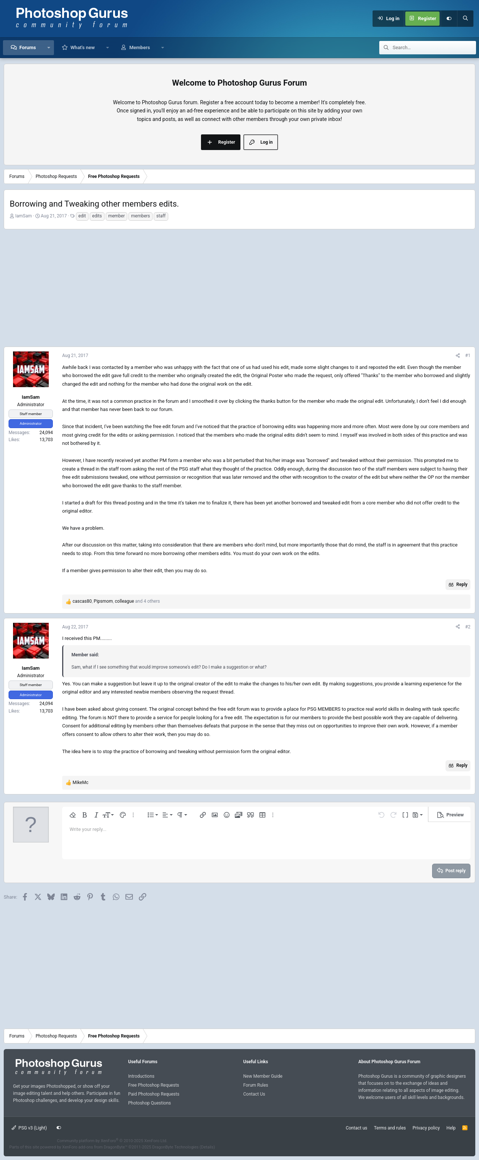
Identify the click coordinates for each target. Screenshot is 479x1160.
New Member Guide (262, 1076)
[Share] (458, 355)
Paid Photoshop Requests (153, 1094)
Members (139, 47)
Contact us (356, 1128)
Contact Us (254, 1094)
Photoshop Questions (149, 1103)
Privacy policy (426, 1128)
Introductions (141, 1076)
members (140, 216)
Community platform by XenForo (112, 1140)
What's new (82, 47)
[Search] (465, 18)
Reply (461, 584)
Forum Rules (255, 1085)
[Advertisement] (239, 287)
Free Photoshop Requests (153, 1085)
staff (161, 216)
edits (97, 216)
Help (451, 1128)
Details (207, 1147)
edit (82, 216)
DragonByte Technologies (175, 1147)
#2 (467, 627)
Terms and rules (390, 1128)
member (116, 216)
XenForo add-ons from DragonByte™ (94, 1147)
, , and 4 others (116, 601)
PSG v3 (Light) (29, 1128)
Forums (27, 47)
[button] (48, 47)
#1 (467, 355)
